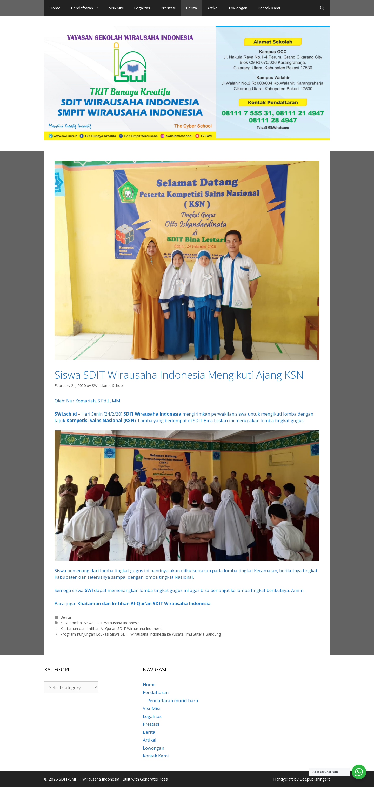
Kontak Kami (269, 7)
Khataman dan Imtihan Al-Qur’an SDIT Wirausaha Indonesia (144, 603)
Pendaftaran (87, 8)
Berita (191, 7)
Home (55, 7)
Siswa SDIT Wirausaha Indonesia (112, 622)
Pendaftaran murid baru (172, 700)
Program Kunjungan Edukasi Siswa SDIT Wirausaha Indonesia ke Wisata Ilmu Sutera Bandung (140, 634)
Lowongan (238, 7)
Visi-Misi (116, 7)
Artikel (212, 7)
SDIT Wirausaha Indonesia (152, 414)
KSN (64, 622)
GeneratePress (154, 779)
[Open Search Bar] (322, 8)
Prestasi (168, 7)
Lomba (76, 622)
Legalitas (142, 7)
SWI (89, 590)
